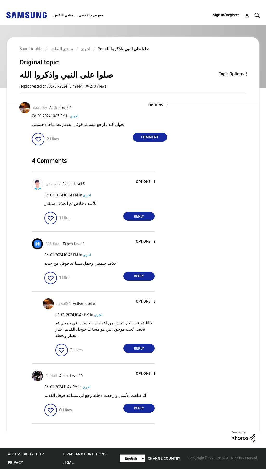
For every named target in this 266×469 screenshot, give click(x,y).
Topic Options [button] (231, 73)
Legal (68, 462)
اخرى (74, 116)
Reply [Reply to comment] (139, 216)
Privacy (15, 462)
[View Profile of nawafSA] (40, 108)
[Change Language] (132, 458)
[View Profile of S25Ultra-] (53, 244)
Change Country (164, 458)
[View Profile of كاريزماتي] (53, 184)
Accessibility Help (26, 454)
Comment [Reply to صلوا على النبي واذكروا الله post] (149, 137)
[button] (158, 105)
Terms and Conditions (84, 454)
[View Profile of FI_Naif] (51, 376)
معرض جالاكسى (90, 15)
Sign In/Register (226, 15)
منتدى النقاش (63, 15)
